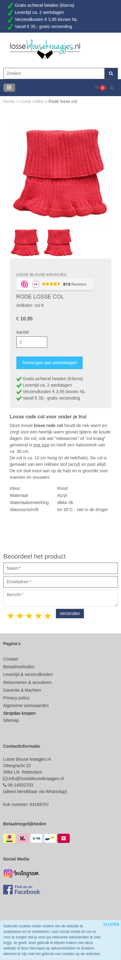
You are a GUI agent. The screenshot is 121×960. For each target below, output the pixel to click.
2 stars (20, 616)
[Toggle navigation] (9, 87)
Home (9, 101)
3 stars (29, 616)
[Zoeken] (54, 73)
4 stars (39, 616)
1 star (11, 616)
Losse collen (32, 101)
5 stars (48, 616)
